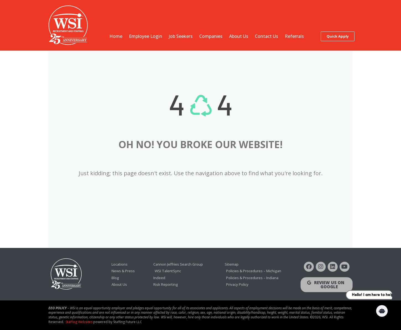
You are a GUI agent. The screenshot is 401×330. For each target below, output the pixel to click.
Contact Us (266, 36)
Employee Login (145, 36)
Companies (211, 36)
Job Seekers (181, 36)
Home (115, 36)
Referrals (294, 36)
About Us (238, 36)
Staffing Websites (79, 321)
